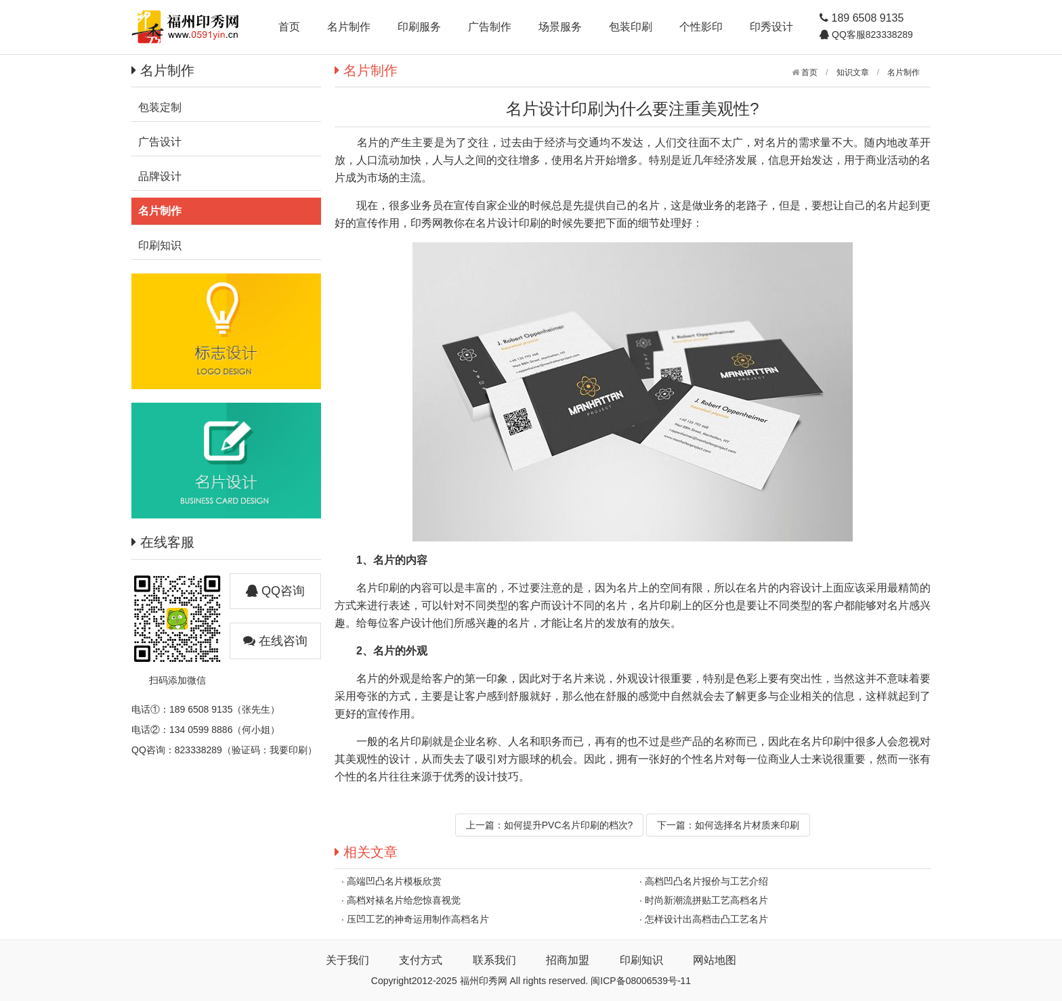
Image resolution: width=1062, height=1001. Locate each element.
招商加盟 (567, 960)
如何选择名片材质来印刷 (747, 825)
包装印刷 (630, 26)
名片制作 (348, 26)
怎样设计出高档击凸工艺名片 (706, 919)
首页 (289, 26)
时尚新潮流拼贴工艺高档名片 (706, 900)
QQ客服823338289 (871, 34)
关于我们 (347, 960)
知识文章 (852, 72)
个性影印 (701, 26)
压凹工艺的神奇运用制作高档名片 (418, 919)
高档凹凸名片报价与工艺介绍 (706, 881)
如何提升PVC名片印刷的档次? (568, 825)
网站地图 (714, 960)
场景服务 (560, 26)
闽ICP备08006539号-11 (641, 980)
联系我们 (494, 960)
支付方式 (420, 960)
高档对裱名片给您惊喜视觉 (404, 900)
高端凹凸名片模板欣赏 (394, 881)
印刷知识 (641, 960)
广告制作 (489, 26)
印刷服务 (419, 26)
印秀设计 (771, 26)
